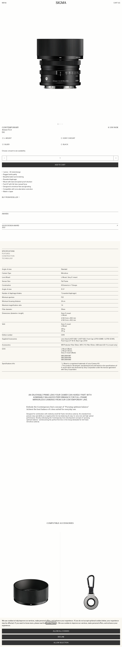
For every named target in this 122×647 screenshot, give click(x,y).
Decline (61, 637)
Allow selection (61, 643)
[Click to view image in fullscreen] (60, 64)
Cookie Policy (51, 623)
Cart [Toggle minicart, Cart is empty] (117, 3)
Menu (4, 3)
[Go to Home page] (61, 2)
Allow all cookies (61, 631)
